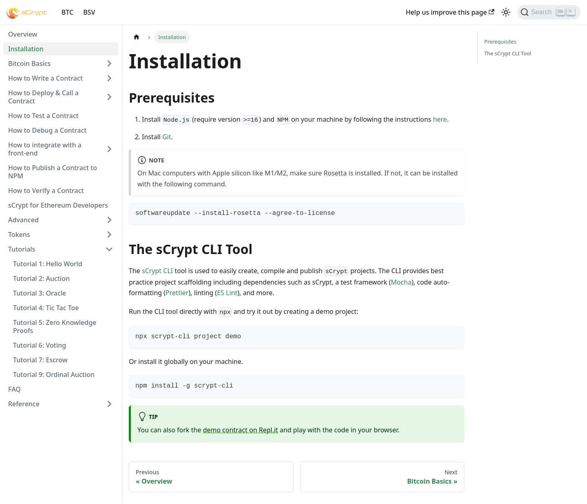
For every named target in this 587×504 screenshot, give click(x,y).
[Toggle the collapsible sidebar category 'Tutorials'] (109, 249)
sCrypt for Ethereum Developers (58, 205)
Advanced (23, 219)
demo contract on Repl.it (240, 429)
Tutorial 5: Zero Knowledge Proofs (54, 326)
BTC (67, 12)
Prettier (177, 292)
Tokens (19, 234)
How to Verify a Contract (46, 190)
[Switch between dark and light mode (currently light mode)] (505, 12)
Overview (22, 34)
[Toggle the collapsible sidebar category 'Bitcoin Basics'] (109, 63)
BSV (89, 12)
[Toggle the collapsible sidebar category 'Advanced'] (109, 219)
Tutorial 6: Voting (39, 345)
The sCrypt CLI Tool (507, 53)
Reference (24, 403)
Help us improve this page (450, 12)
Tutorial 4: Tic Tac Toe (46, 307)
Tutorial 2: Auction (41, 278)
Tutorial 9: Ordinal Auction (54, 374)
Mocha (401, 282)
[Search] (548, 12)
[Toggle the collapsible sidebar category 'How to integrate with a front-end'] (109, 149)
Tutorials (21, 249)
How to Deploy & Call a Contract (43, 96)
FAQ (14, 389)
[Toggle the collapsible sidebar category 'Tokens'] (109, 234)
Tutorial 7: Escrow (40, 359)
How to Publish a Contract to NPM (52, 171)
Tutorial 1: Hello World (47, 263)
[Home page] (136, 37)
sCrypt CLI (157, 270)
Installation (26, 48)
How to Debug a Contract (47, 130)
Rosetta (335, 173)
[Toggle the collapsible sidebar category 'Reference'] (109, 403)
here (440, 119)
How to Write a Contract (45, 78)
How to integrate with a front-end (45, 149)
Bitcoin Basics (29, 63)
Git (166, 136)
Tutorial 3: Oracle (39, 293)
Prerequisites (500, 41)
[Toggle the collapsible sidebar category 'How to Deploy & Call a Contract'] (109, 96)
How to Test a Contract (43, 115)
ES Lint (227, 292)
